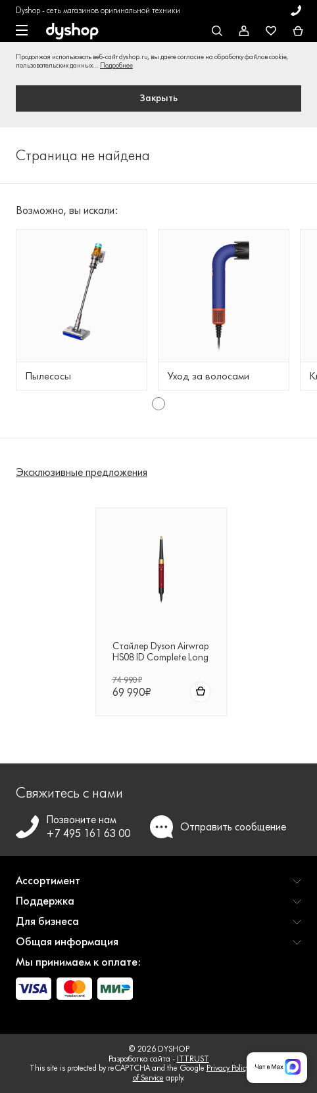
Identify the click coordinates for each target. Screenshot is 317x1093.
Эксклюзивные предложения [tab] (81, 472)
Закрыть (159, 98)
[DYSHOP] (72, 31)
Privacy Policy (228, 1068)
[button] (158, 886)
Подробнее (116, 65)
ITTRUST (193, 1058)
